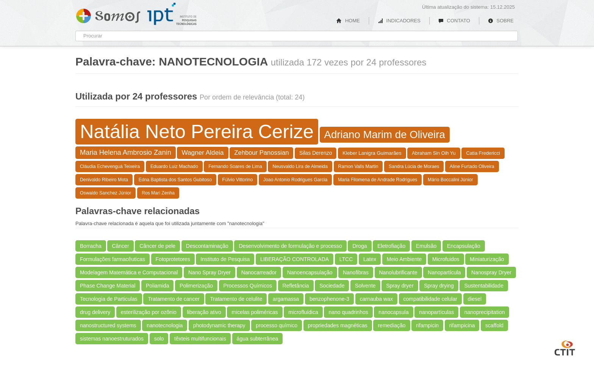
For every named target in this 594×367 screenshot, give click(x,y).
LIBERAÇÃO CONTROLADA (294, 259)
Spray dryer (399, 286)
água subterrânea (257, 339)
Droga (359, 246)
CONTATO (454, 20)
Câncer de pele (157, 246)
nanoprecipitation (484, 312)
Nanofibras (356, 272)
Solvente (365, 286)
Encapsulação (463, 246)
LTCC (346, 259)
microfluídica (303, 312)
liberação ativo (204, 312)
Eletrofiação (391, 246)
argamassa (286, 299)
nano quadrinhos (348, 312)
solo (159, 339)
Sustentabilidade (483, 286)
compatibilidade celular (430, 299)
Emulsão (426, 246)
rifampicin (427, 325)
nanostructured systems (108, 325)
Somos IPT (108, 14)
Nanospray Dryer (491, 272)
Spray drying (439, 286)
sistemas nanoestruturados (112, 339)
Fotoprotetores (173, 259)
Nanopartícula (444, 272)
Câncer (120, 246)
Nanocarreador (259, 272)
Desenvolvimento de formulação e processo (290, 246)
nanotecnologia (165, 325)
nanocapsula (393, 312)
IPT (172, 14)
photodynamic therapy (219, 325)
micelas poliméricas (254, 312)
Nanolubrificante (398, 272)
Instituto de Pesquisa (225, 259)
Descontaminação (207, 246)
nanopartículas (436, 312)
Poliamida (157, 286)
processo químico (276, 325)
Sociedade (331, 286)
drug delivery (95, 312)
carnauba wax (376, 299)
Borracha (91, 246)
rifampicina (462, 325)
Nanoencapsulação (310, 272)
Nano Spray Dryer (209, 272)
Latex (369, 259)
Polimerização (196, 286)
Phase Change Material (107, 286)
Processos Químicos (248, 286)
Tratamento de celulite (236, 299)
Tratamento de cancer (173, 299)
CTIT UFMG (565, 347)
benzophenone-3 (329, 299)
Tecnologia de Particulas (109, 299)
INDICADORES (399, 20)
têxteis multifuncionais (200, 339)
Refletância (296, 286)
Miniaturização (487, 259)
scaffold (494, 325)
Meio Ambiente (404, 259)
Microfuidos (446, 259)
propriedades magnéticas (337, 325)
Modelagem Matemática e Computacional (129, 272)
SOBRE (501, 20)
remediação (391, 325)
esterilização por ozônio (149, 312)
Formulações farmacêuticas (112, 259)
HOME (348, 20)
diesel (475, 299)
